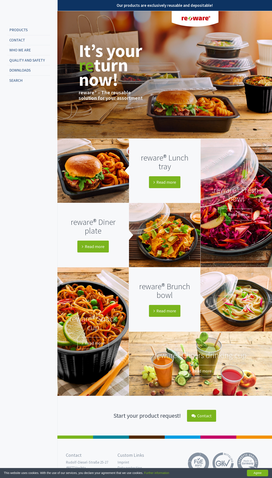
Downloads (20, 70)
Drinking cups (182, 437)
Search (16, 80)
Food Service (218, 437)
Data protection (130, 467)
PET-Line (254, 437)
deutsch (11, 94)
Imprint (123, 462)
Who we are (20, 50)
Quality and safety (27, 60)
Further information (156, 473)
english (18, 94)
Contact (17, 40)
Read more (164, 182)
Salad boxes (75, 437)
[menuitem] (28, 30)
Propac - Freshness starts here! (23, 13)
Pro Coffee (147, 437)
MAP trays (111, 437)
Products (18, 29)
